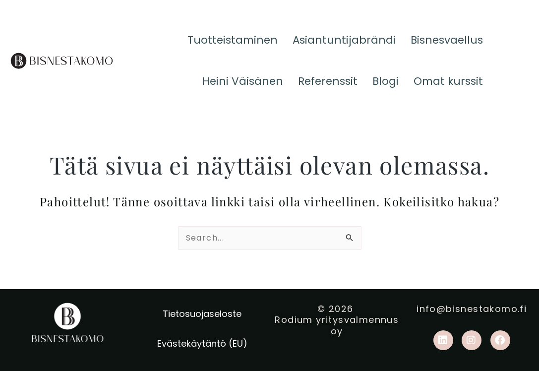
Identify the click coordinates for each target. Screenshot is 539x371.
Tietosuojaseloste (202, 314)
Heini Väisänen (238, 86)
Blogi (383, 86)
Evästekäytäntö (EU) (202, 343)
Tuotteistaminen (229, 42)
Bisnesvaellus (446, 42)
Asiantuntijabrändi (342, 42)
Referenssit (325, 86)
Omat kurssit (447, 86)
